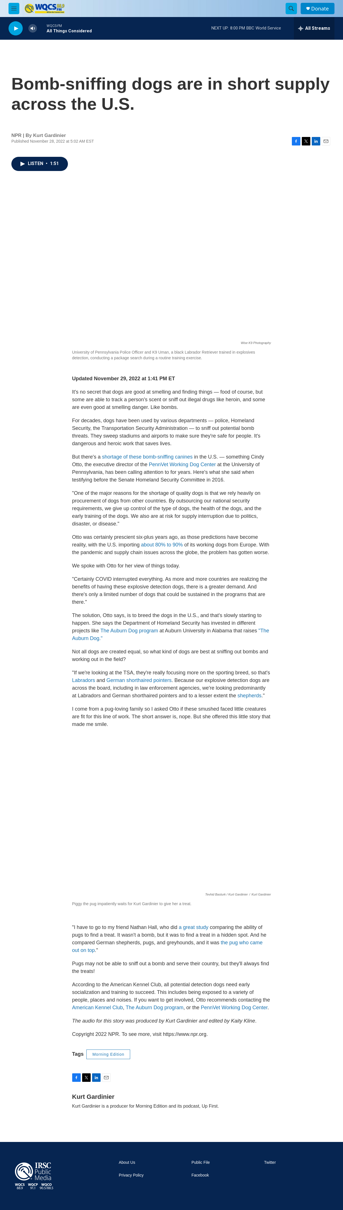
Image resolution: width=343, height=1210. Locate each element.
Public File (201, 1162)
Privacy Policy (131, 1175)
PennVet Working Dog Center (182, 464)
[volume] (33, 28)
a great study (193, 927)
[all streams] (314, 28)
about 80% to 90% (162, 545)
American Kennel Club (97, 1007)
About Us (127, 1162)
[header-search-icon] (291, 8)
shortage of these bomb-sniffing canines (147, 457)
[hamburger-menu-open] (14, 8)
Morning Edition (108, 1054)
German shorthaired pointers (139, 680)
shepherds (249, 695)
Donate (320, 9)
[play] (15, 28)
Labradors (83, 680)
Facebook (200, 1175)
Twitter (270, 1162)
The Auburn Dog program (129, 630)
